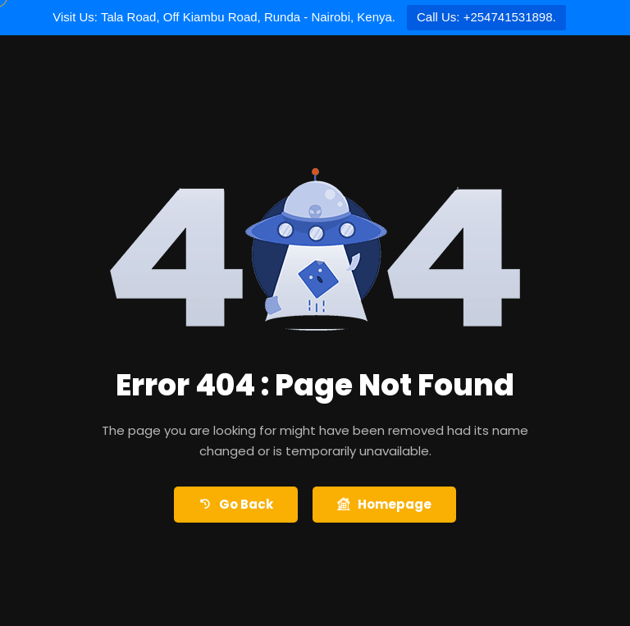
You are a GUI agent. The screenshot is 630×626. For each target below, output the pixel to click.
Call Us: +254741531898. (486, 17)
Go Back (236, 505)
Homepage (384, 505)
